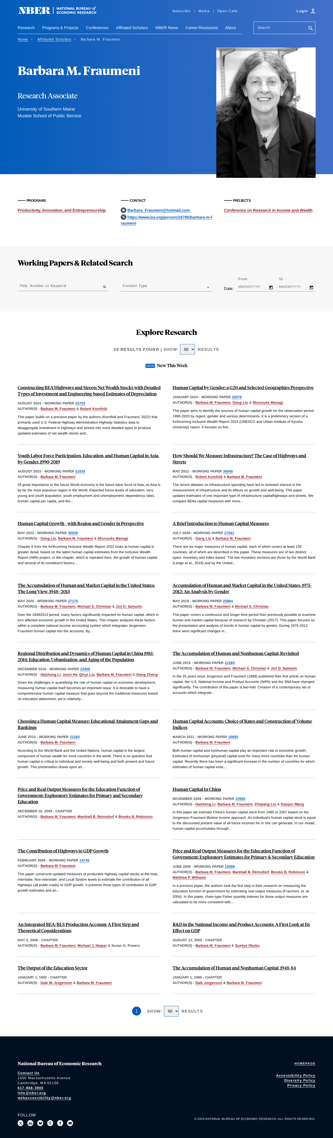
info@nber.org (32, 1093)
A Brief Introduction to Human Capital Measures (221, 523)
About (230, 28)
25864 (228, 601)
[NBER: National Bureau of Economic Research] (61, 13)
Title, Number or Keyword (43, 286)
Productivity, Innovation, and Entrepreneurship (62, 210)
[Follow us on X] (21, 1123)
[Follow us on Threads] (50, 1123)
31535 (80, 471)
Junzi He (70, 674)
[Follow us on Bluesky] (40, 1123)
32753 (80, 403)
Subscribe (181, 11)
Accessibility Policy (296, 1075)
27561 (229, 533)
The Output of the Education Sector (52, 968)
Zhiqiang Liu (265, 804)
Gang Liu (240, 402)
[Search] (311, 28)
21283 (75, 737)
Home (23, 39)
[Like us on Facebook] (60, 1123)
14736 (84, 860)
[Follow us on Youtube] (70, 1123)
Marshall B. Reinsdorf (95, 817)
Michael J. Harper (92, 945)
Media (204, 11)
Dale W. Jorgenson (56, 983)
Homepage (305, 1063)
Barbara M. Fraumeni (57, 409)
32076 (237, 397)
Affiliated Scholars (132, 28)
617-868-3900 (31, 1088)
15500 (240, 799)
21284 (230, 663)
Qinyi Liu (87, 674)
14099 (230, 866)
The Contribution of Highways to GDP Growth (63, 851)
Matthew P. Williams (189, 877)
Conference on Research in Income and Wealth (268, 210)
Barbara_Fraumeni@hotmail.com (158, 210)
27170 (73, 601)
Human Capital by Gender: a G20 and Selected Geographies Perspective (243, 387)
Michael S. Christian (94, 606)
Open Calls (227, 11)
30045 (228, 471)
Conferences (97, 28)
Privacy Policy (301, 1085)
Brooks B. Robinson (135, 817)
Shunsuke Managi (268, 402)
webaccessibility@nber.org (44, 1098)
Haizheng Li (50, 674)
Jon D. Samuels (129, 606)
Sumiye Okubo (247, 945)
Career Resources (201, 28)
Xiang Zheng (147, 674)
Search (264, 27)
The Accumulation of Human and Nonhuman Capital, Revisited (236, 653)
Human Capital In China (197, 789)
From (247, 279)
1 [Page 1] (136, 1011)
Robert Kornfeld (93, 409)
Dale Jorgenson (208, 983)
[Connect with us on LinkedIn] (30, 1123)
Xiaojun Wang (292, 804)
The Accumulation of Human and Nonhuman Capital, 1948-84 (234, 968)
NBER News (166, 28)
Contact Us (29, 1073)
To (285, 279)
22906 (85, 669)
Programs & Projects (60, 28)
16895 (233, 737)
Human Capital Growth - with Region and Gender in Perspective (81, 523)
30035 (73, 533)
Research (26, 28)
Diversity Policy (300, 1080)
